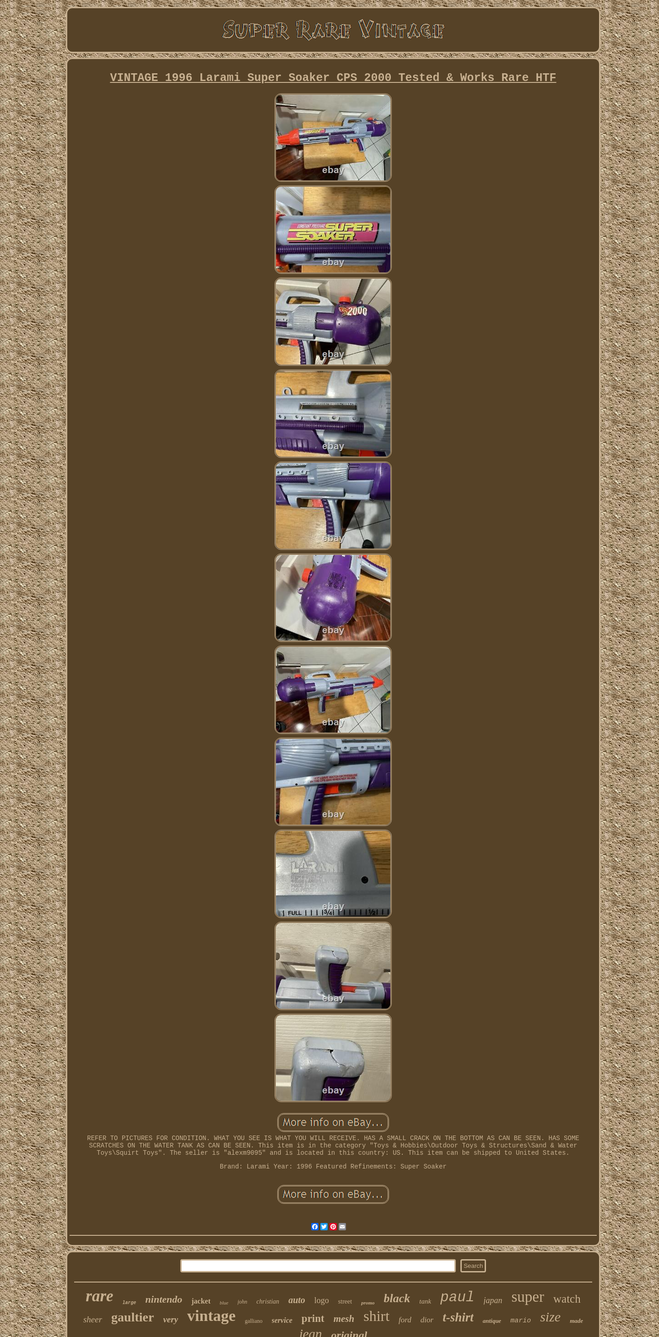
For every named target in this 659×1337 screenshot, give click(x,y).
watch (567, 1299)
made (576, 1320)
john (242, 1302)
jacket (201, 1301)
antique (492, 1320)
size (550, 1316)
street (345, 1301)
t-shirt (458, 1317)
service (282, 1320)
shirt (376, 1316)
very (170, 1319)
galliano (254, 1321)
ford (405, 1319)
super (528, 1296)
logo (321, 1300)
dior (427, 1319)
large (129, 1302)
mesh (344, 1318)
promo (367, 1302)
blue (224, 1302)
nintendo (164, 1299)
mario (520, 1321)
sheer (92, 1319)
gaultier (132, 1317)
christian (267, 1301)
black (397, 1298)
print (313, 1318)
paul (457, 1297)
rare (99, 1296)
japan (493, 1300)
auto (296, 1300)
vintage (211, 1315)
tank (425, 1301)
